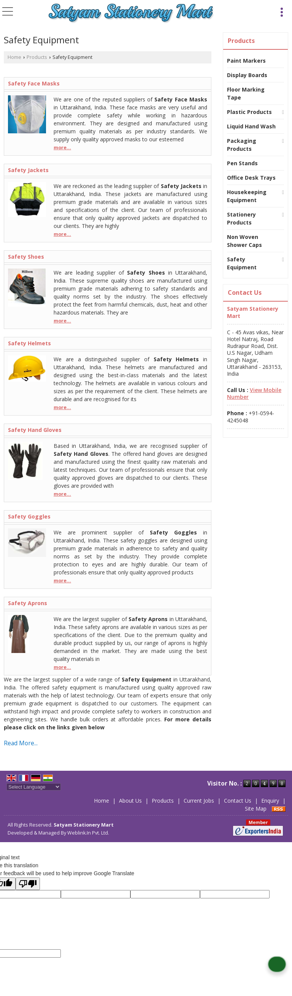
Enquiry (270, 800)
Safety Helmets (29, 343)
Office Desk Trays (251, 177)
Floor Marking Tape (246, 93)
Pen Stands (242, 163)
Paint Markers (246, 60)
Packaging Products (241, 144)
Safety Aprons (27, 603)
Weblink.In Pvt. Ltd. (88, 833)
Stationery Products (241, 218)
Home (14, 57)
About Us (130, 800)
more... (62, 147)
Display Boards (247, 75)
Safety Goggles (29, 516)
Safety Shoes (26, 256)
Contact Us (237, 800)
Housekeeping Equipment (247, 196)
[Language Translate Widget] (33, 786)
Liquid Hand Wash (251, 126)
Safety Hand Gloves (35, 429)
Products (37, 57)
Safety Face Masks (34, 83)
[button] (254, 393)
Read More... (21, 743)
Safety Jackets (28, 170)
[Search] (270, 11)
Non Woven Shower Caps (244, 240)
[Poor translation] (28, 883)
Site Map (256, 808)
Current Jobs (199, 800)
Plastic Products (249, 111)
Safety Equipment (242, 263)
